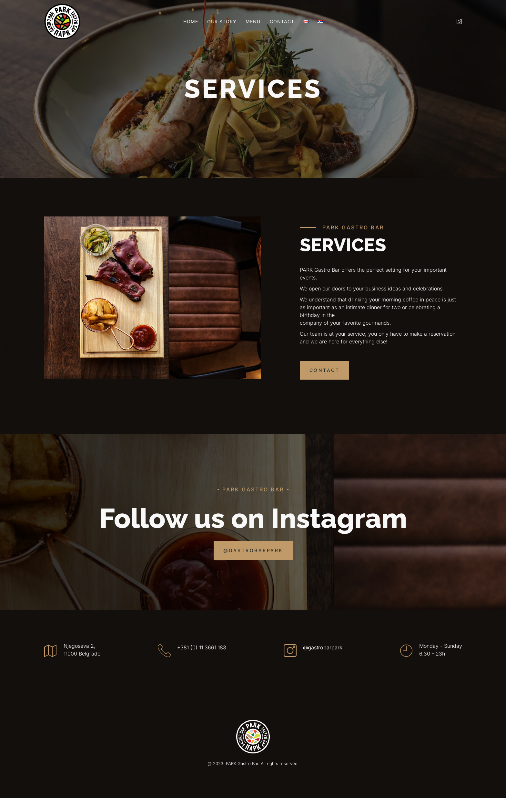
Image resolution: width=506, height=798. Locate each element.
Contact (282, 21)
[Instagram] (457, 21)
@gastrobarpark (322, 647)
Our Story (222, 21)
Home (190, 21)
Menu (253, 21)
